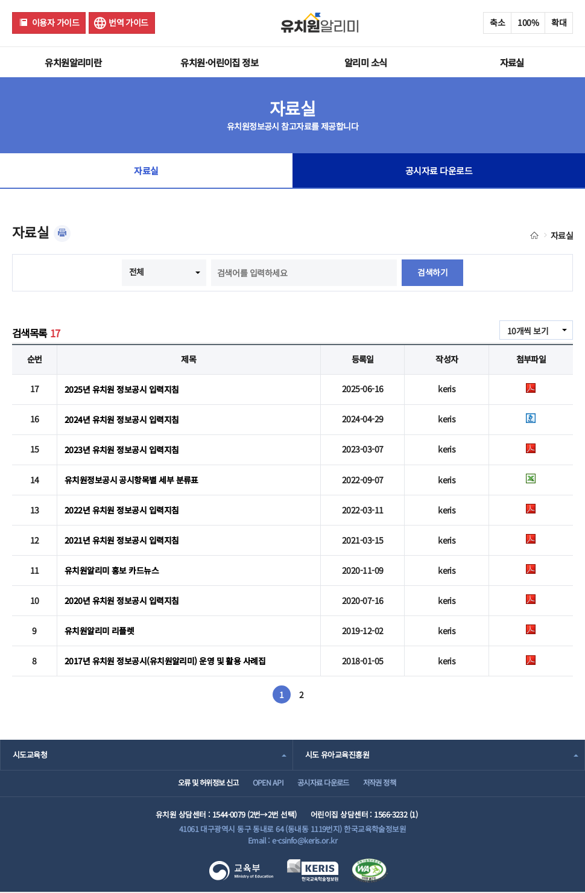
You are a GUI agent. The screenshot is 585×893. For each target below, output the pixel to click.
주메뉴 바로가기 (0, 0)
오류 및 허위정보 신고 (196, 782)
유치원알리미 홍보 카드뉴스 (112, 568)
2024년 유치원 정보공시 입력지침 (122, 419)
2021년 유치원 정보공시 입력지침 (122, 538)
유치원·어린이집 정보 (219, 62)
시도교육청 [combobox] (30, 752)
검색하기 (432, 273)
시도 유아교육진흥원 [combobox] (337, 752)
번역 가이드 (128, 22)
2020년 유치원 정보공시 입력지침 (122, 598)
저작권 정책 (389, 782)
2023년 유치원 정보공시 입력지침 (122, 448)
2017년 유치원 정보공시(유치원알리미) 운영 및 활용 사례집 (165, 658)
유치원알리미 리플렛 (99, 628)
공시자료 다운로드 (438, 171)
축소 (497, 22)
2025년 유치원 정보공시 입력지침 (122, 389)
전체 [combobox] (136, 271)
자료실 (512, 62)
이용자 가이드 (55, 22)
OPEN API (264, 782)
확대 (558, 22)
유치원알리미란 (73, 62)
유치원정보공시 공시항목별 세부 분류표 (131, 478)
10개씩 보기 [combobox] (527, 331)
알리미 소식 (365, 62)
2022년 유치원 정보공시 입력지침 (122, 508)
